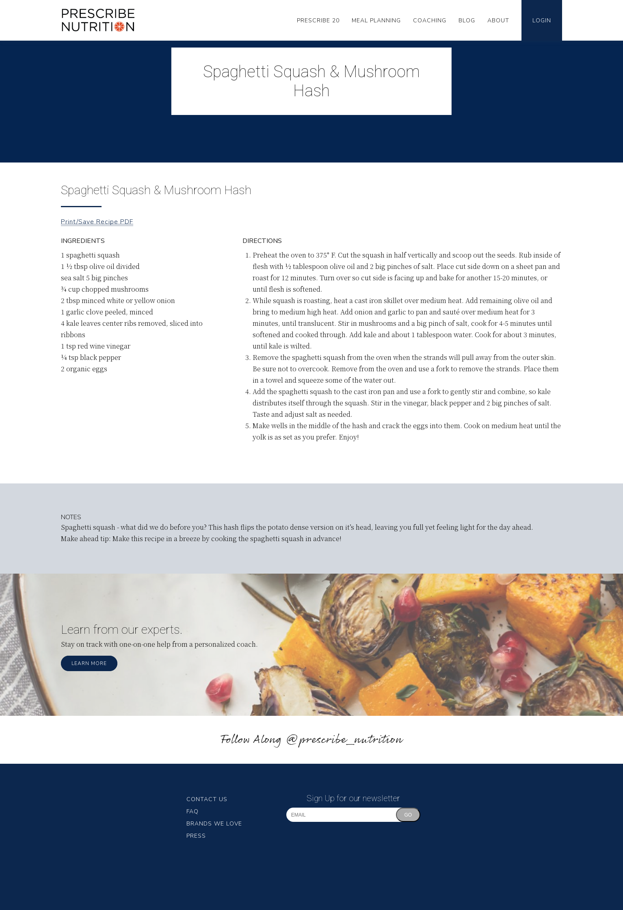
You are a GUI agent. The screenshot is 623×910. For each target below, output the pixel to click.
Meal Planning (376, 20)
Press (196, 836)
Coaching (429, 20)
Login (541, 20)
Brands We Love (214, 824)
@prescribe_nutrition (344, 740)
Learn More (89, 663)
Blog (467, 20)
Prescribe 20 (318, 20)
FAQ (192, 811)
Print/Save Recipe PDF (97, 221)
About (498, 20)
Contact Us (206, 799)
